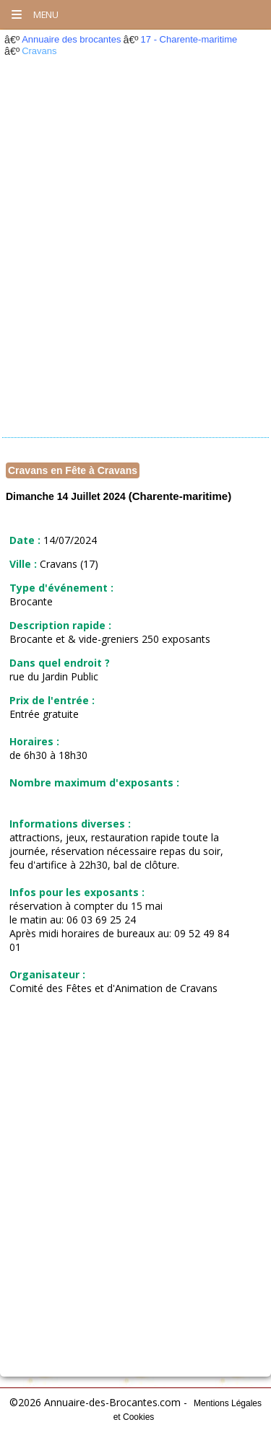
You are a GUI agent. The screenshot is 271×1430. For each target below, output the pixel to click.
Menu (34, 14)
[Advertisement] (135, 251)
